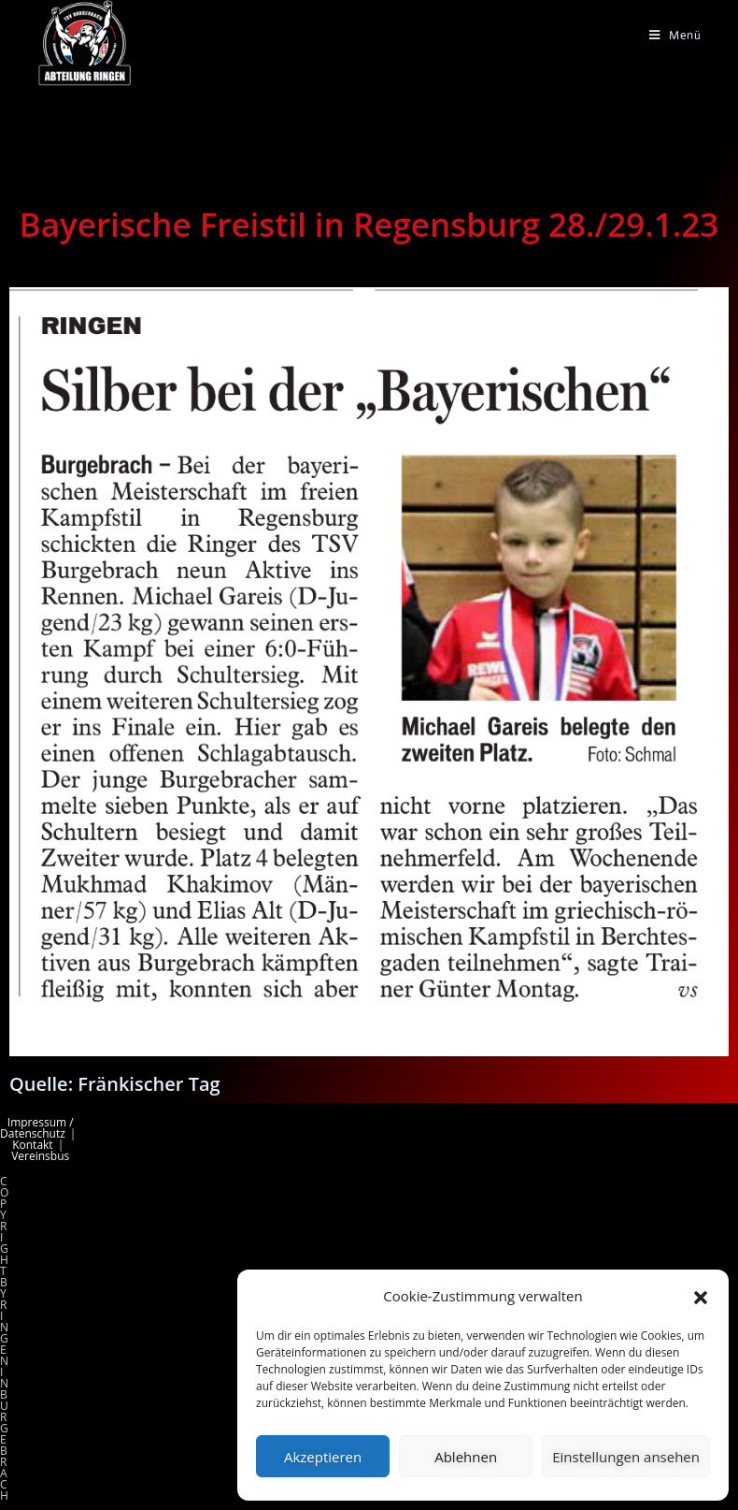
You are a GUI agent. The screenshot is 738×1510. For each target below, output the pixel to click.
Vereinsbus (40, 1156)
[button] (700, 1296)
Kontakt (32, 1145)
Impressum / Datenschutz (37, 1127)
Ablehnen (465, 1456)
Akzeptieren (323, 1456)
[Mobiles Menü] (675, 35)
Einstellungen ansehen (626, 1456)
